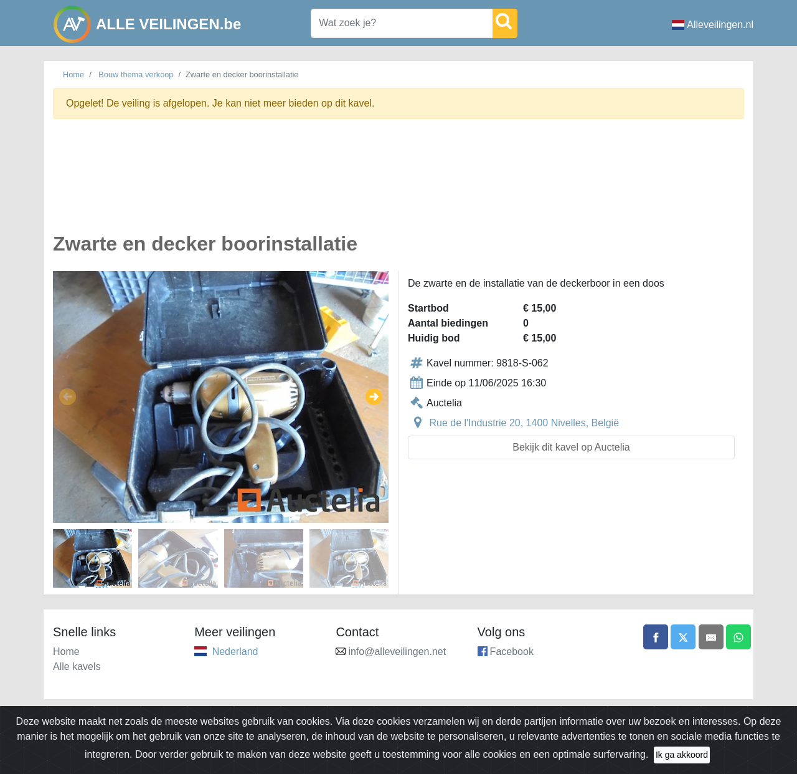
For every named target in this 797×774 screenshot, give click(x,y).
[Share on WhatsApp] (738, 636)
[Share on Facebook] (655, 636)
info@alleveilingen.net (397, 651)
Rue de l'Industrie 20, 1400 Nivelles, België (524, 423)
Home (73, 74)
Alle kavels (76, 666)
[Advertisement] (398, 183)
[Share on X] (683, 636)
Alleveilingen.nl (712, 24)
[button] (67, 397)
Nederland (235, 651)
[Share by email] (711, 636)
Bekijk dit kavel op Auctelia (571, 447)
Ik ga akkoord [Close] (682, 755)
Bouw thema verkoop (135, 74)
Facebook (512, 651)
